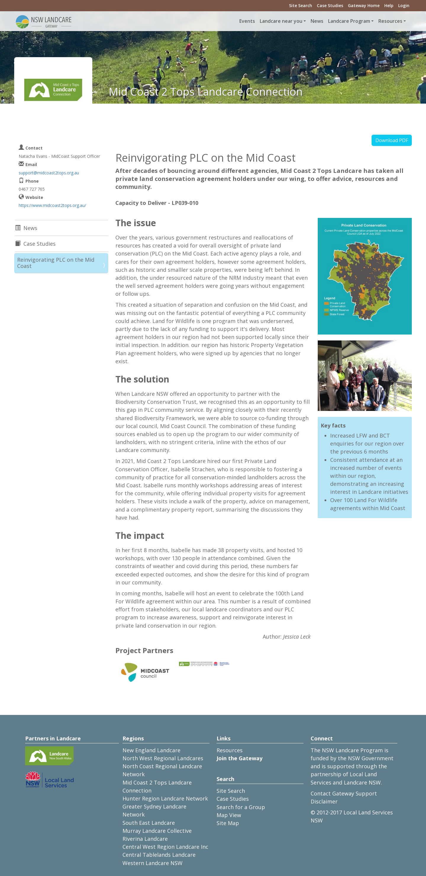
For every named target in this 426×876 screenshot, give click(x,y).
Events (247, 21)
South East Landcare (148, 822)
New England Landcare (151, 750)
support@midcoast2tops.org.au (49, 173)
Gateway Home (364, 5)
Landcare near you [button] (281, 21)
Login (403, 5)
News (317, 21)
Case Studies (330, 5)
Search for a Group (241, 807)
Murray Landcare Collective (157, 830)
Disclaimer (324, 801)
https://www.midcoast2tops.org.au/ (52, 205)
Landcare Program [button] (349, 21)
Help (388, 5)
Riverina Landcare (145, 838)
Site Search (300, 5)
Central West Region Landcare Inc (165, 846)
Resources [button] (390, 21)
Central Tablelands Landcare (159, 854)
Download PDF (391, 140)
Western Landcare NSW (152, 863)
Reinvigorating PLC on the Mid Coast (55, 263)
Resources (230, 750)
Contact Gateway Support (344, 793)
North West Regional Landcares (162, 758)
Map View (229, 815)
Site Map (228, 823)
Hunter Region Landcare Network (165, 798)
